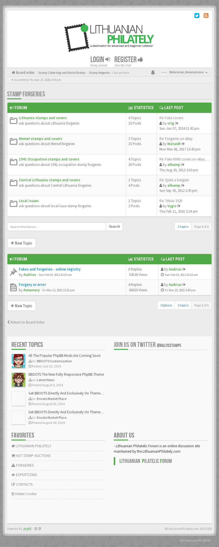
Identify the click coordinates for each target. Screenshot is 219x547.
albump (173, 164)
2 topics (183, 226)
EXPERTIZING (24, 474)
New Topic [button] (21, 243)
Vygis (171, 206)
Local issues (29, 200)
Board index (25, 72)
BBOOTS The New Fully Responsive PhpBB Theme (66, 374)
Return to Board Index (25, 322)
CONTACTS (22, 484)
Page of (201, 226)
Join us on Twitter (147, 345)
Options (166, 305)
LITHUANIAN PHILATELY (31, 446)
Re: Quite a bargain (174, 180)
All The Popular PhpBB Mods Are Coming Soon (65, 355)
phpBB (27, 529)
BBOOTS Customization (54, 361)
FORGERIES (22, 465)
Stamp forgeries (26, 94)
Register (128, 59)
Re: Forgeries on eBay (175, 138)
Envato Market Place (51, 398)
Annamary (31, 290)
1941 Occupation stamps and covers (49, 159)
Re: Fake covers (171, 117)
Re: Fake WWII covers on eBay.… (184, 159)
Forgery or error (32, 284)
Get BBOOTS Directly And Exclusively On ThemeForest (69, 393)
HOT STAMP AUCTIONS (30, 455)
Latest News (45, 380)
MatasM (174, 143)
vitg (170, 123)
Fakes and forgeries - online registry (49, 269)
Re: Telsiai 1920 (170, 200)
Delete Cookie (23, 493)
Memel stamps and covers (40, 138)
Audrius (29, 274)
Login (100, 59)
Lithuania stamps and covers (43, 117)
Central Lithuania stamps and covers (49, 180)
